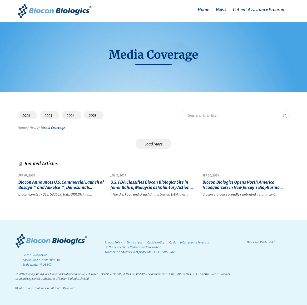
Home (203, 9)
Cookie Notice (158, 242)
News (221, 9)
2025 (48, 116)
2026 (26, 116)
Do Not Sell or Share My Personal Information (133, 247)
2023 (93, 116)
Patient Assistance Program (259, 9)
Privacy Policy (113, 242)
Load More (153, 144)
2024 (71, 116)
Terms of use (136, 242)
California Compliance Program (192, 242)
